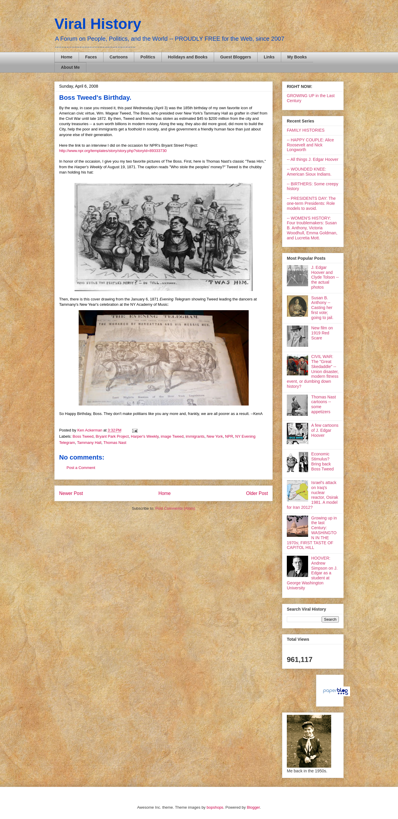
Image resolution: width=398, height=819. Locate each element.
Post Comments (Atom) (175, 508)
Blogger (253, 807)
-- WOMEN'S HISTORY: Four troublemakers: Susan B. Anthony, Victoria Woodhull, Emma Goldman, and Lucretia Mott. (312, 228)
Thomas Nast (114, 442)
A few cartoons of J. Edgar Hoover (325, 430)
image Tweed (172, 436)
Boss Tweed (83, 436)
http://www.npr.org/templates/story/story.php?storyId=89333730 (113, 150)
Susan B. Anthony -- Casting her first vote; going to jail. (322, 307)
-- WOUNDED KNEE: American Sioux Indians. (309, 171)
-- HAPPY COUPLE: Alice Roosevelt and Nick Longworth (310, 145)
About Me (70, 67)
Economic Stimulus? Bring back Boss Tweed (322, 461)
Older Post (257, 493)
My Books (297, 57)
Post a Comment (81, 467)
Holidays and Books (188, 57)
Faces (91, 57)
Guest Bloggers (235, 57)
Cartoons (119, 57)
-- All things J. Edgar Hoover (312, 159)
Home (66, 57)
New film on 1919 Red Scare (322, 333)
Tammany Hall (89, 442)
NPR (229, 436)
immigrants (195, 436)
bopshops (215, 807)
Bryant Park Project (112, 436)
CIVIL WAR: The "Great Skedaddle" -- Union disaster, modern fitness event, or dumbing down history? (313, 371)
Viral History (97, 24)
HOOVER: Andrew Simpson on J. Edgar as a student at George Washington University (312, 573)
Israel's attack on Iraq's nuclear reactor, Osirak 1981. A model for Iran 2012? (312, 495)
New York (215, 436)
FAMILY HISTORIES (306, 130)
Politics (147, 57)
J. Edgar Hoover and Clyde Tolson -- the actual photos (325, 277)
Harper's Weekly (145, 436)
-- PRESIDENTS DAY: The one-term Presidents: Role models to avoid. (311, 203)
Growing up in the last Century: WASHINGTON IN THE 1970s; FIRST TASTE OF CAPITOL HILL (312, 533)
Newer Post (71, 493)
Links (269, 57)
